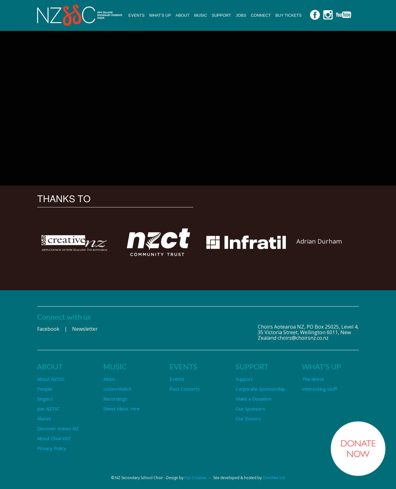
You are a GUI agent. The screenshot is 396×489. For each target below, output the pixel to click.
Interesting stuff (319, 389)
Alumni (44, 418)
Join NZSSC (48, 409)
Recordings (115, 399)
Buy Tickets (288, 15)
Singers (45, 399)
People (44, 389)
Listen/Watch (117, 389)
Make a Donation (253, 399)
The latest (313, 379)
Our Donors (248, 418)
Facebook (48, 328)
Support (221, 15)
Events (136, 15)
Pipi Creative (195, 477)
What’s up (160, 15)
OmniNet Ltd (274, 477)
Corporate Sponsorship (260, 389)
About (183, 15)
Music (200, 15)
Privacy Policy (51, 448)
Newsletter (85, 328)
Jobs (241, 15)
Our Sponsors (250, 409)
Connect (261, 15)
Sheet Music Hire (121, 409)
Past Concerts (185, 389)
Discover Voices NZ (58, 428)
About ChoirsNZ (54, 438)
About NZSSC (51, 379)
